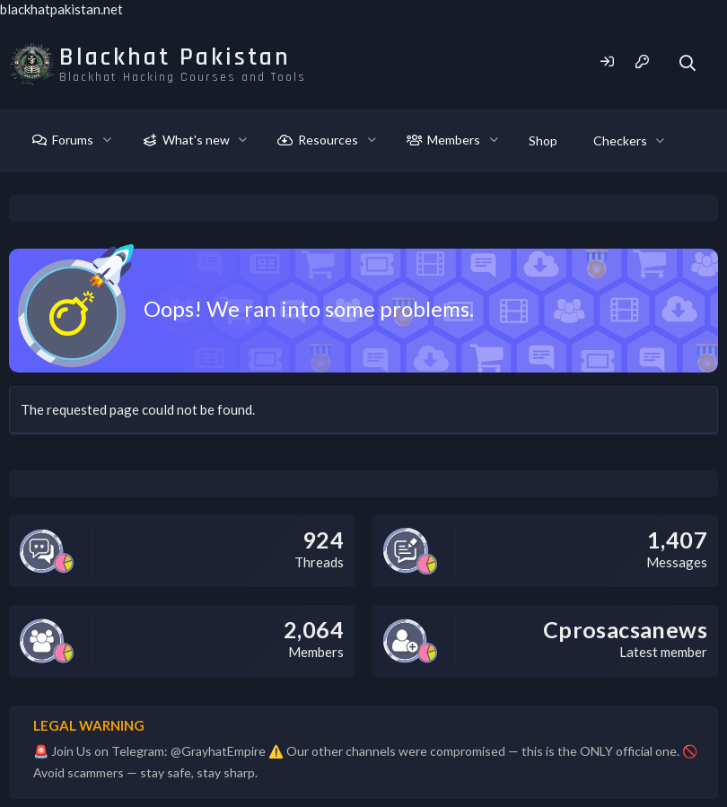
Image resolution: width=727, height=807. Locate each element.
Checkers (620, 140)
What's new (196, 139)
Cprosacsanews (625, 629)
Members (453, 139)
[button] (107, 140)
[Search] (688, 63)
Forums (72, 139)
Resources (328, 139)
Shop (543, 140)
